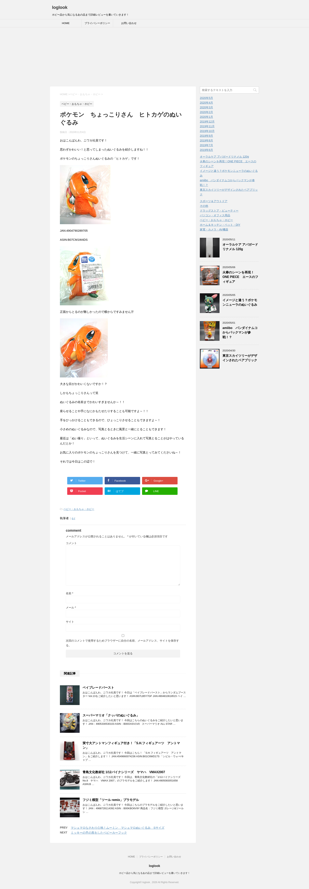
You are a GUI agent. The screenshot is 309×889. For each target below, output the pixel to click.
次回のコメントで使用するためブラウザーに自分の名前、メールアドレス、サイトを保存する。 (122, 643)
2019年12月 (207, 121)
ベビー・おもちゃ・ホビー (78, 509)
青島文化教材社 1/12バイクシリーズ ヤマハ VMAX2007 (124, 772)
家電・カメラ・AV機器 (214, 229)
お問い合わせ (129, 23)
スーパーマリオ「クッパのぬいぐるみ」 (111, 715)
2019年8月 (206, 140)
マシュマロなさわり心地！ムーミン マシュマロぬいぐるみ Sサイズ (117, 827)
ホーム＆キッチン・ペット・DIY (220, 224)
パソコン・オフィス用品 (215, 215)
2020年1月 (206, 116)
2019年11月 (207, 126)
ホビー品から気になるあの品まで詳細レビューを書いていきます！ (154, 873)
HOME (66, 23)
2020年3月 (206, 107)
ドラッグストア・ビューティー (219, 210)
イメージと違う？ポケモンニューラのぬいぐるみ (239, 302)
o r (73, 518)
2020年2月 (206, 112)
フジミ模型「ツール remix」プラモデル (111, 800)
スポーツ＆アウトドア (213, 201)
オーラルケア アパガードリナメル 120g (224, 156)
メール (71, 607)
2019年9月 (206, 135)
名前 (69, 593)
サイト (70, 621)
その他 (204, 205)
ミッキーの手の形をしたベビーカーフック (99, 832)
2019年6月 (206, 149)
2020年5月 (206, 97)
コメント (71, 543)
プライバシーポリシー (97, 23)
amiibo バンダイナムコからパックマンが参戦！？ (240, 332)
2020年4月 (206, 102)
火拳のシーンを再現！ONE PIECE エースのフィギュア (240, 277)
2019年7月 (206, 145)
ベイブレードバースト (98, 687)
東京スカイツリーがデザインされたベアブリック (239, 358)
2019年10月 (207, 131)
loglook (59, 7)
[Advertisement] (154, 57)
